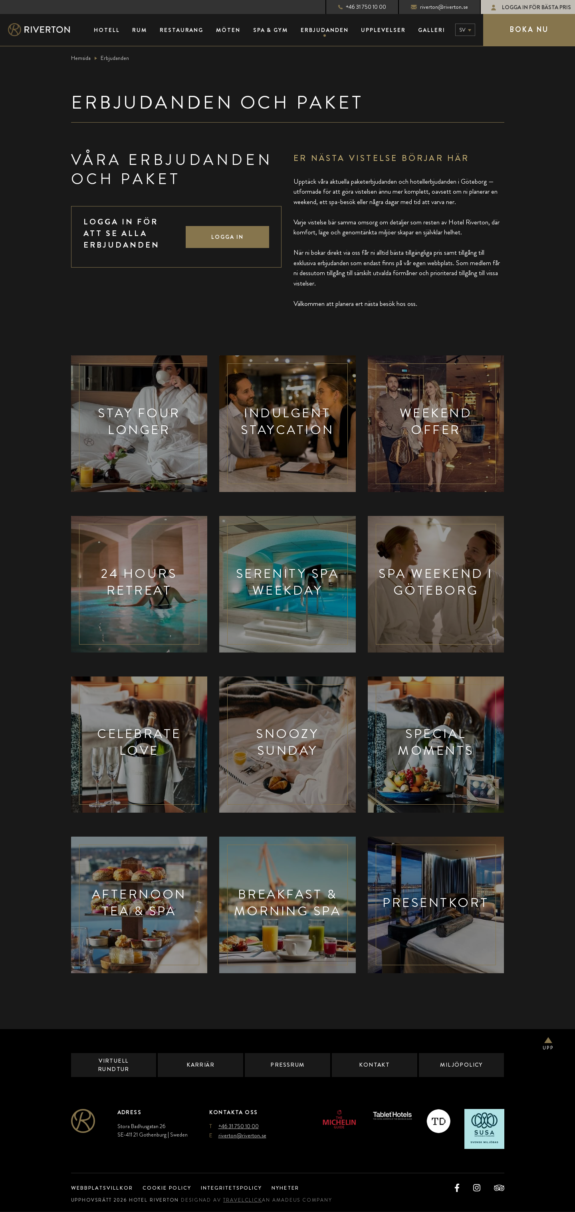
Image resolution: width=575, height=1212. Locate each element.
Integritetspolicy (242, 1188)
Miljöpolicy (461, 1065)
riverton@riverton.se (432, 7)
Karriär (200, 1065)
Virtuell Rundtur (113, 1064)
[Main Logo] (46, 30)
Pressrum (288, 1065)
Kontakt (374, 1065)
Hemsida (81, 58)
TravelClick (249, 1200)
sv (462, 30)
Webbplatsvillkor (104, 1188)
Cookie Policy (172, 1188)
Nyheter (300, 1188)
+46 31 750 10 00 (355, 7)
